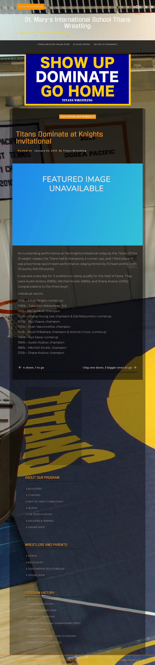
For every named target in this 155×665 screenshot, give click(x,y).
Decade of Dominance (105, 44)
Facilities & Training (41, 520)
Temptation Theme (41, 659)
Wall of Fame (37, 629)
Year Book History (41, 603)
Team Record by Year (42, 610)
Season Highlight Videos (45, 642)
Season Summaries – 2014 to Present (52, 636)
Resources (35, 562)
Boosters (35, 488)
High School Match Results (77, 116)
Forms (32, 555)
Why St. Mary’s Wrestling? (30, 6)
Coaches (34, 495)
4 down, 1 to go (33, 367)
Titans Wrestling (74, 150)
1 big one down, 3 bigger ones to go (107, 367)
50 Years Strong (81, 44)
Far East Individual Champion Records (54, 623)
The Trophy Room (40, 514)
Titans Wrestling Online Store (54, 44)
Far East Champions (41, 616)
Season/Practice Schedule (46, 568)
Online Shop (36, 527)
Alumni (32, 507)
